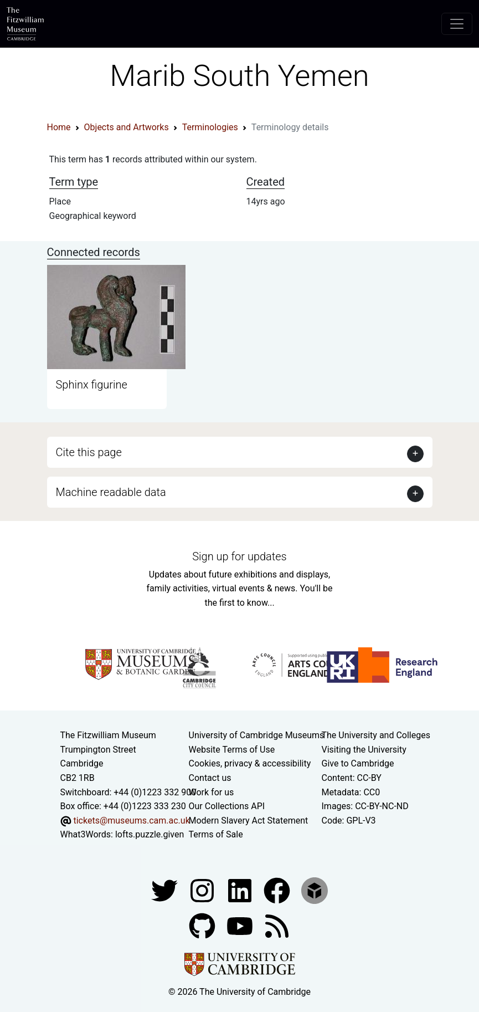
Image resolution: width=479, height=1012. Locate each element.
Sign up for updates (239, 556)
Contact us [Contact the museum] (210, 778)
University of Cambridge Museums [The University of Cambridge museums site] (257, 735)
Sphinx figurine (91, 384)
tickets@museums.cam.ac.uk (131, 820)
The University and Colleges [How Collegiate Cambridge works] (376, 735)
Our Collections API (227, 806)
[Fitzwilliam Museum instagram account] (203, 890)
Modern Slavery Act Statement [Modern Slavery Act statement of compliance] (248, 820)
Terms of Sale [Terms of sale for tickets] (216, 834)
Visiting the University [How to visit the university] (364, 749)
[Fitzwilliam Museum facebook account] (241, 890)
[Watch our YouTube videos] (241, 925)
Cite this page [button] (89, 452)
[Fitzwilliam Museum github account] (203, 925)
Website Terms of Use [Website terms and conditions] (232, 749)
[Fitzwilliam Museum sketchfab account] (314, 890)
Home (59, 127)
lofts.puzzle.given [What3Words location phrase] (149, 834)
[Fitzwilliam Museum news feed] (277, 925)
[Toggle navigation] (456, 24)
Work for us (211, 792)
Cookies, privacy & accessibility (250, 763)
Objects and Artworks (126, 127)
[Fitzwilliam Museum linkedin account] (278, 890)
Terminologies (210, 127)
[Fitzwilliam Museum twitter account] (165, 890)
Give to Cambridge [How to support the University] (358, 763)
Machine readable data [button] (111, 492)
